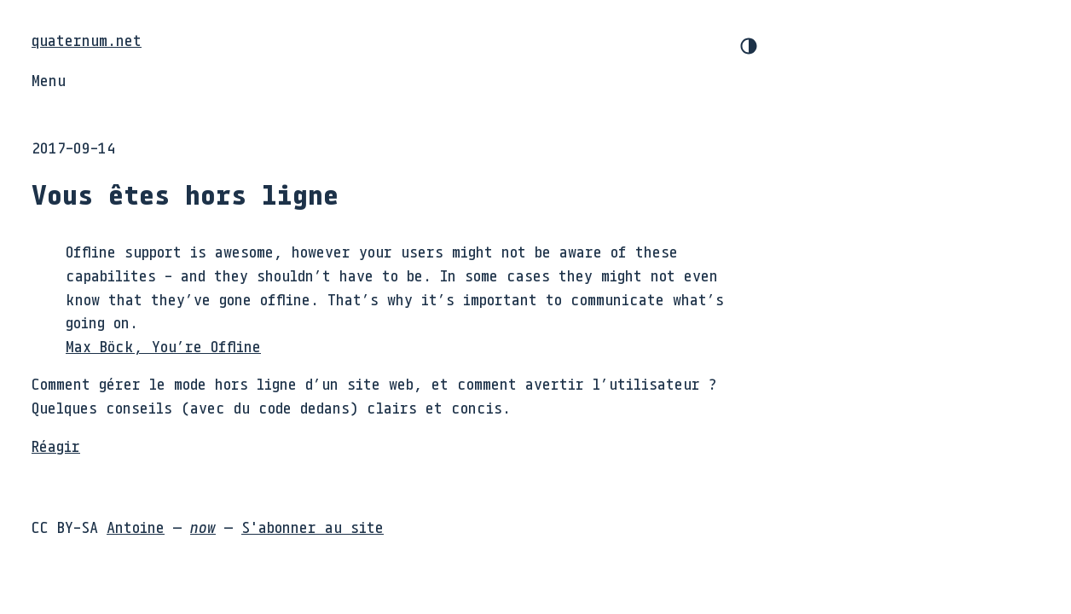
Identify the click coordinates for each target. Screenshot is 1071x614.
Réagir (56, 446)
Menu (49, 80)
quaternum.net (87, 40)
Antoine (136, 527)
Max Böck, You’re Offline (163, 346)
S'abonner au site (312, 527)
